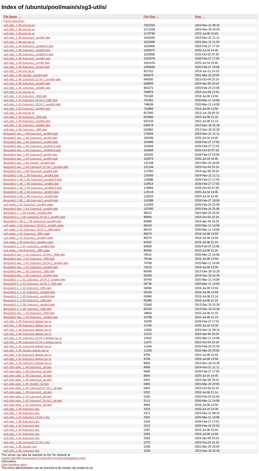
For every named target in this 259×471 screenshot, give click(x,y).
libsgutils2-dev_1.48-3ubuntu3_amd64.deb (30, 142)
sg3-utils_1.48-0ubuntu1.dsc (21, 413)
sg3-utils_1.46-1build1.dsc (20, 446)
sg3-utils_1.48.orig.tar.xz (19, 29)
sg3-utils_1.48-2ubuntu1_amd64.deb (26, 50)
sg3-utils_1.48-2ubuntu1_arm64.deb (26, 62)
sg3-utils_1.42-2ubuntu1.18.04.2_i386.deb (30, 100)
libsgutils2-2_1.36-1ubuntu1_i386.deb (27, 309)
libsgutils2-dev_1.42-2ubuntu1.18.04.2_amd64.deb (35, 263)
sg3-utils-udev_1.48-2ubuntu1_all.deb (27, 375)
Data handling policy (14, 464)
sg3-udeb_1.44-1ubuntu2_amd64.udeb (28, 204)
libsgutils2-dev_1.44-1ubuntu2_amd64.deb (30, 208)
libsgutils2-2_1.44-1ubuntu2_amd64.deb (29, 246)
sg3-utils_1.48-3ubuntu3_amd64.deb (26, 58)
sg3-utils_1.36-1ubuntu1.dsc (21, 450)
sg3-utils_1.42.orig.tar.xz (19, 92)
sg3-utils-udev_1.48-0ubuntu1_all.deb (27, 367)
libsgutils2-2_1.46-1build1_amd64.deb (27, 212)
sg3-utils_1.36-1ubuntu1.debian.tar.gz (27, 363)
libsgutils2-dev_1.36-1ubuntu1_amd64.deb (30, 275)
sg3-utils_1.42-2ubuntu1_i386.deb (25, 96)
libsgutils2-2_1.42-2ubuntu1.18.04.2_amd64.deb (34, 279)
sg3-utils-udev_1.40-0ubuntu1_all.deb (27, 392)
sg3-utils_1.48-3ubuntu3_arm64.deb (26, 67)
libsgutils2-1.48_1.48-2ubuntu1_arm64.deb (30, 196)
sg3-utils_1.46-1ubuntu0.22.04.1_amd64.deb (32, 79)
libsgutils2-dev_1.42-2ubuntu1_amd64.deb (30, 267)
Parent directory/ (13, 21)
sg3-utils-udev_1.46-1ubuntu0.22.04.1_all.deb (32, 388)
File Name (10, 16)
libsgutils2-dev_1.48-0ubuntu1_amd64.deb (30, 133)
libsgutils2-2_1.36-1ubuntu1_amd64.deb (29, 304)
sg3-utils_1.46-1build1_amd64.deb (25, 75)
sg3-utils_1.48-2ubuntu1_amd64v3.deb (28, 54)
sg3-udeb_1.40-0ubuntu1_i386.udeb (26, 250)
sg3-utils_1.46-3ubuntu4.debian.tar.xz (27, 334)
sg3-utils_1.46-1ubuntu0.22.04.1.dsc (26, 442)
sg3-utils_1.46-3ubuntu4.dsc (21, 438)
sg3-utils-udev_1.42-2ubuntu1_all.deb (27, 404)
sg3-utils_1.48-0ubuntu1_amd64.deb (26, 37)
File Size (149, 16)
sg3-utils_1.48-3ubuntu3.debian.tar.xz (27, 321)
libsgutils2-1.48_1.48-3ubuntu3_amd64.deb (31, 183)
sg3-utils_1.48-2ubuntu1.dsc (21, 409)
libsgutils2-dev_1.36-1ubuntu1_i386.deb (28, 271)
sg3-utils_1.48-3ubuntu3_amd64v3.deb (28, 46)
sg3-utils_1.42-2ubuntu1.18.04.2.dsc (26, 417)
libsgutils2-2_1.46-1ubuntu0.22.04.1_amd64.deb (34, 217)
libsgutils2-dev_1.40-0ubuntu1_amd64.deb (30, 317)
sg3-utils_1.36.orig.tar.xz (19, 112)
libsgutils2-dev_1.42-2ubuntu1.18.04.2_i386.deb (34, 254)
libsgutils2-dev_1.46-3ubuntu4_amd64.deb (30, 171)
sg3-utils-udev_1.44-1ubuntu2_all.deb (27, 396)
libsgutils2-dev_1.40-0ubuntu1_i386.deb (28, 313)
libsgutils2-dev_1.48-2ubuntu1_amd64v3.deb (32, 150)
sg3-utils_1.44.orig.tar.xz (19, 71)
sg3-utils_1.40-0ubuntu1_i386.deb (25, 117)
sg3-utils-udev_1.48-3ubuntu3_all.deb (27, 371)
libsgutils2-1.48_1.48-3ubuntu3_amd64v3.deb (32, 179)
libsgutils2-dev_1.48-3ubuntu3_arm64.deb (30, 154)
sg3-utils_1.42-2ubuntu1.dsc (21, 434)
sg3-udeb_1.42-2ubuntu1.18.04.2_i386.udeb (31, 229)
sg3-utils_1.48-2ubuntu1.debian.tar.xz (27, 325)
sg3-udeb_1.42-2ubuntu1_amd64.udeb (28, 237)
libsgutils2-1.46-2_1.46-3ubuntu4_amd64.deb (32, 221)
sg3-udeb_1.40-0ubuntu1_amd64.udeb (28, 242)
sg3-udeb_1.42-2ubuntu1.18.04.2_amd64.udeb (33, 225)
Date (198, 16)
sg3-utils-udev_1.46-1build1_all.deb (26, 384)
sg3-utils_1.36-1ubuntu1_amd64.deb (26, 125)
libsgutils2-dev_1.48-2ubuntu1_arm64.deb (30, 137)
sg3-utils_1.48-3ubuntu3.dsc (21, 421)
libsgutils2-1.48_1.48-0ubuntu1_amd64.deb (31, 175)
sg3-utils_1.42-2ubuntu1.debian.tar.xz (27, 359)
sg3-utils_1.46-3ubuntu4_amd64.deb (26, 83)
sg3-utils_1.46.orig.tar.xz (19, 42)
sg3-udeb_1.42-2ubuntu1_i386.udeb (26, 233)
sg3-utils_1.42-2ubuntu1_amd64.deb (26, 108)
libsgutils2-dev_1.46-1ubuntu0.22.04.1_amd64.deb (35, 167)
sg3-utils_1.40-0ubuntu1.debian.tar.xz (27, 354)
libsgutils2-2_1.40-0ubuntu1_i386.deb (27, 300)
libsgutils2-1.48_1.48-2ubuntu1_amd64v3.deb (32, 187)
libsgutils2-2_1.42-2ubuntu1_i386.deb (27, 288)
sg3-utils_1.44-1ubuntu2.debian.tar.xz (27, 346)
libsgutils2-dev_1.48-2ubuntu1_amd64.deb (30, 158)
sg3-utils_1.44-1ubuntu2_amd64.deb (26, 87)
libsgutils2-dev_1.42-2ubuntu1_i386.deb (28, 258)
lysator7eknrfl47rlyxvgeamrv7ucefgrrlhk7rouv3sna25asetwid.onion (43, 458)
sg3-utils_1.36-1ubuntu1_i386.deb (25, 129)
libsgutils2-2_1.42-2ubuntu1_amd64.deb (29, 292)
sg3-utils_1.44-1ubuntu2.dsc (21, 425)
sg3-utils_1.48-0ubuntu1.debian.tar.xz (27, 329)
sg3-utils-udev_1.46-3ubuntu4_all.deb (27, 379)
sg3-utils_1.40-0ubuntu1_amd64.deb (26, 121)
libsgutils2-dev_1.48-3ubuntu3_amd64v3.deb (32, 146)
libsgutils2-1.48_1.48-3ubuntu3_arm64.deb (30, 200)
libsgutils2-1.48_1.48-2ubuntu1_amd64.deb (31, 192)
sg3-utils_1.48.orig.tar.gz (19, 25)
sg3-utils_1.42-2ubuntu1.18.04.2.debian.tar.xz (32, 338)
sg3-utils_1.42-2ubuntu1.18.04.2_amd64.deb (32, 104)
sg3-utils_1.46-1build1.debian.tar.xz (26, 350)
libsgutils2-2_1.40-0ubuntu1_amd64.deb (29, 296)
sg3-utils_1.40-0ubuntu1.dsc (21, 429)
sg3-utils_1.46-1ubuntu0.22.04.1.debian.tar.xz (32, 342)
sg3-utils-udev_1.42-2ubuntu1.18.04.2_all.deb (32, 400)
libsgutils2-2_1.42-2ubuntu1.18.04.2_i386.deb (32, 283)
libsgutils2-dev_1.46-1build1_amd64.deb (29, 162)
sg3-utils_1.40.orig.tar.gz (19, 33)
